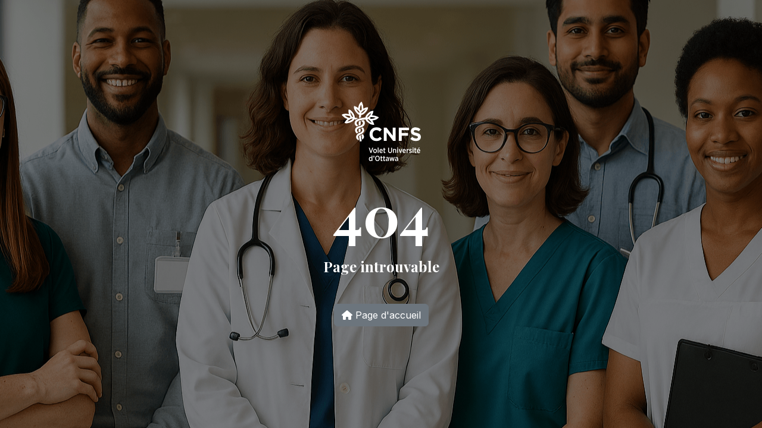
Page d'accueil (381, 315)
